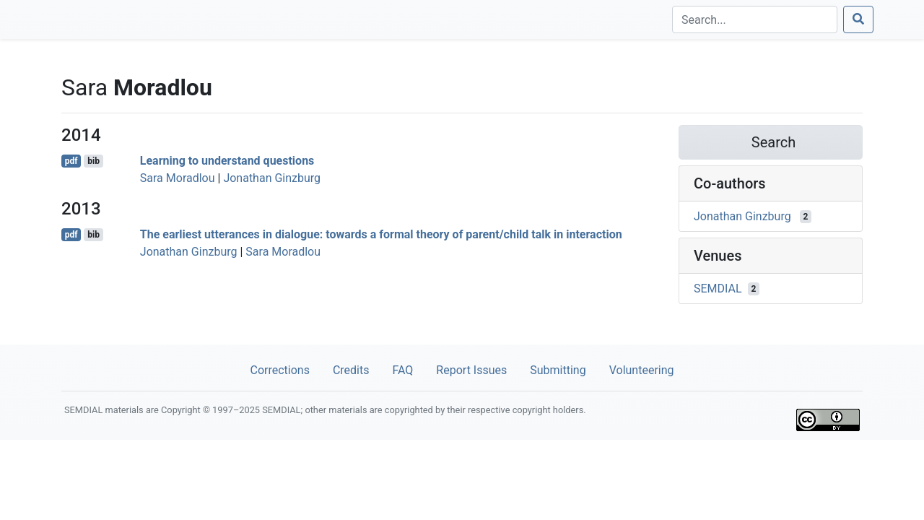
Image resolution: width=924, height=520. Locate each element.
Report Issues (471, 370)
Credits (351, 370)
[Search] (754, 19)
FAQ (402, 370)
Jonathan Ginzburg (272, 178)
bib (93, 161)
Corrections (279, 370)
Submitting (557, 370)
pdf (71, 161)
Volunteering (641, 370)
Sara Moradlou (177, 178)
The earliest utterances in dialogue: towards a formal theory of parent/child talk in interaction (381, 234)
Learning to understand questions (227, 161)
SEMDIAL (718, 288)
